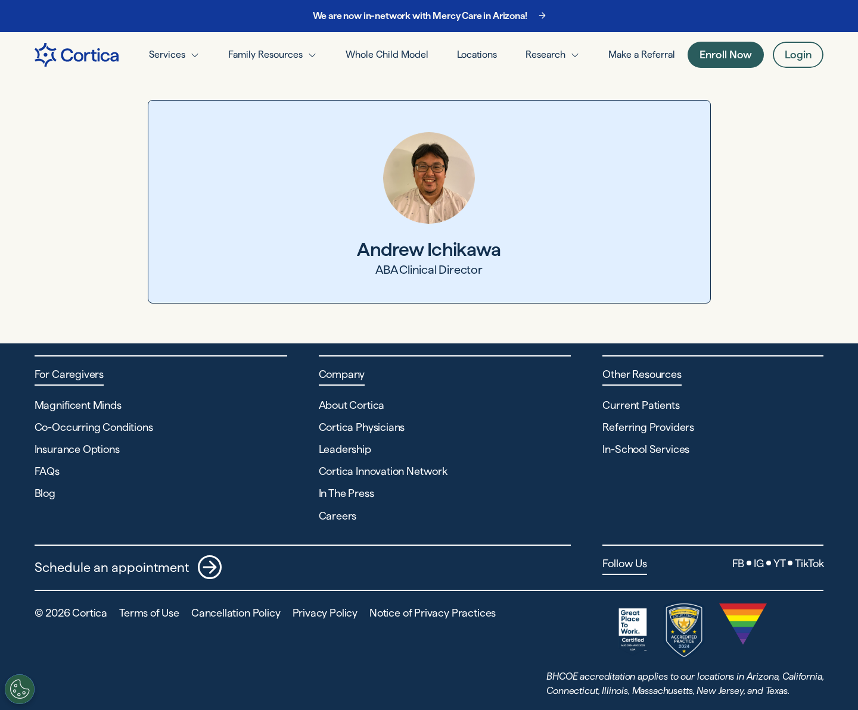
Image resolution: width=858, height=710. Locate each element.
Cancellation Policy (236, 612)
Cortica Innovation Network (383, 471)
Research (545, 54)
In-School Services (645, 449)
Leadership (345, 449)
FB (738, 563)
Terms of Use (149, 612)
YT (779, 563)
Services (167, 54)
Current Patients (640, 405)
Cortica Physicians (362, 427)
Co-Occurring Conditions (94, 427)
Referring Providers (648, 427)
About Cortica (352, 405)
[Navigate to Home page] (77, 55)
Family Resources (265, 54)
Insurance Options (77, 449)
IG (759, 563)
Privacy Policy (325, 612)
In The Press (346, 493)
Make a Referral (641, 54)
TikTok (809, 563)
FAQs (47, 471)
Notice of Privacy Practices (432, 612)
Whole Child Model (387, 54)
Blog (45, 493)
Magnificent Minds (78, 405)
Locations (477, 54)
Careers (338, 515)
